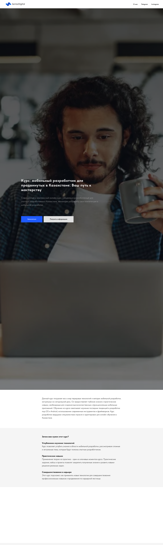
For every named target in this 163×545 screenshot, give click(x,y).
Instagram (155, 4)
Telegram (144, 4)
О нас (135, 4)
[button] (31, 219)
